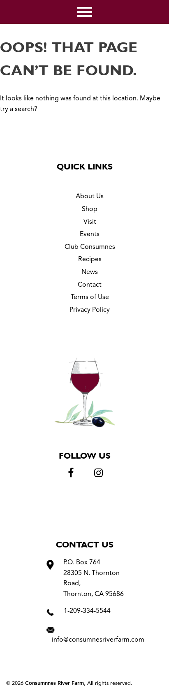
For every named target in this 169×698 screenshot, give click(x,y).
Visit (89, 222)
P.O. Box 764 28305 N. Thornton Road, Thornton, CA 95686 (93, 578)
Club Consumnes (90, 247)
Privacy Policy (89, 310)
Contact (90, 285)
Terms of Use (90, 297)
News (89, 272)
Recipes (90, 259)
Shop (89, 209)
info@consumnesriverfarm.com (98, 640)
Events (90, 234)
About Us (90, 196)
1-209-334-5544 (87, 611)
